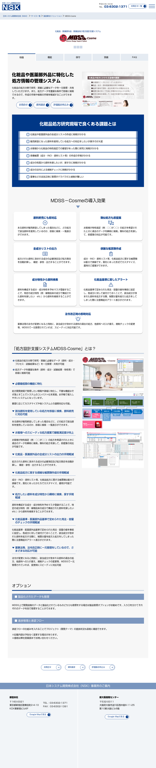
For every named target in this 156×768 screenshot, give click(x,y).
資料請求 (40, 105)
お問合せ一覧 (136, 6)
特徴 (22, 57)
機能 (50, 57)
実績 (106, 57)
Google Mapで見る (38, 714)
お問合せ (23, 105)
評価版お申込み (61, 105)
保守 (78, 57)
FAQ (134, 57)
